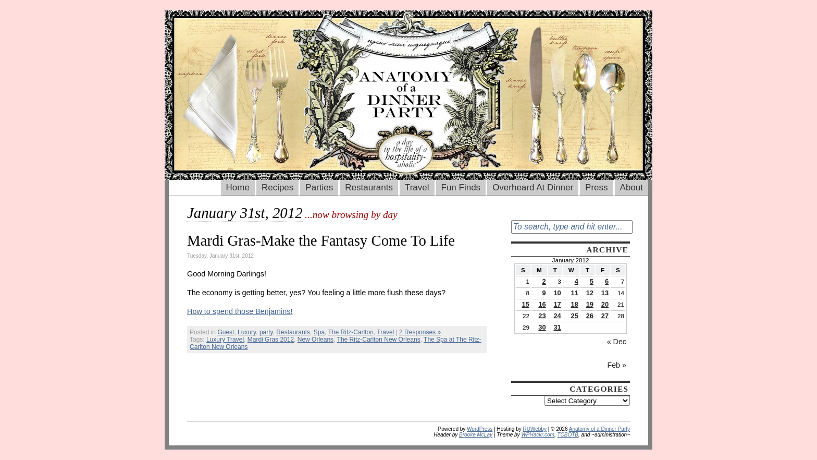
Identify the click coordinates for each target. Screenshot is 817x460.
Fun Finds (461, 187)
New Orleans (315, 339)
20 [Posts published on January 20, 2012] (605, 304)
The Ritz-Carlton (351, 332)
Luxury (247, 332)
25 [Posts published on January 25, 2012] (574, 316)
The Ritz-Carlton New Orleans (378, 339)
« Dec (616, 341)
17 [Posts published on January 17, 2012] (557, 304)
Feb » (616, 365)
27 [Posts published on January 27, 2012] (605, 316)
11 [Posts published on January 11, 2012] (574, 293)
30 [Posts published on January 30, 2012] (542, 327)
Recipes (277, 187)
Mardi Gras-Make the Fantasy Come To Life (321, 240)
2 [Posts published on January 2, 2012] (544, 281)
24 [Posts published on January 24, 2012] (557, 316)
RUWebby (535, 429)
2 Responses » (420, 332)
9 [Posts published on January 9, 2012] (544, 293)
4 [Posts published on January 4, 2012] (576, 281)
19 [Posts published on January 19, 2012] (589, 304)
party (266, 332)
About (631, 187)
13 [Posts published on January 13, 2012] (605, 293)
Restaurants (369, 187)
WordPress (479, 429)
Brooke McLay (475, 435)
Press (596, 187)
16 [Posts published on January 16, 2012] (542, 304)
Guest (225, 332)
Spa (319, 332)
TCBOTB (567, 435)
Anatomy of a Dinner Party (599, 429)
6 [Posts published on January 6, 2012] (607, 281)
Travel (417, 187)
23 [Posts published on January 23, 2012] (542, 316)
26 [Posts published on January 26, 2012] (589, 316)
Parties (319, 187)
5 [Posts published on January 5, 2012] (591, 281)
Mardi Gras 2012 (270, 339)
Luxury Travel (225, 339)
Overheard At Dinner (532, 187)
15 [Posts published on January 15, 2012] (525, 304)
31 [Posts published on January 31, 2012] (557, 327)
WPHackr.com (537, 435)
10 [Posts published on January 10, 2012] (557, 293)
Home (238, 187)
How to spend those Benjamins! (239, 311)
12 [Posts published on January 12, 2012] (589, 293)
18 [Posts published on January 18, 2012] (574, 304)
